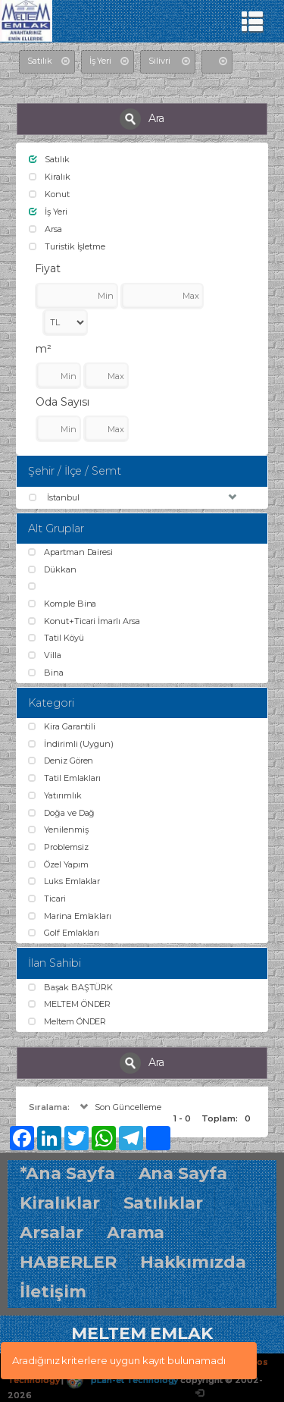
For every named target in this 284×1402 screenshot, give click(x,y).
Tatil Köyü (55, 637)
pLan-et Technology (122, 1380)
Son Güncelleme (118, 1107)
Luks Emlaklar (64, 881)
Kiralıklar (60, 1203)
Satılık (49, 159)
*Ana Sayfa (67, 1173)
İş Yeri (48, 211)
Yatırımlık (54, 795)
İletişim (53, 1291)
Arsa (45, 229)
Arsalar (51, 1232)
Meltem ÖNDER (67, 1021)
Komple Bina (62, 603)
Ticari (47, 898)
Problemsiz (58, 847)
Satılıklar (163, 1203)
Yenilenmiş (58, 829)
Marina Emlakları (69, 916)
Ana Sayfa (183, 1173)
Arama (136, 1232)
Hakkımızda (193, 1262)
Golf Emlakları (63, 932)
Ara (142, 119)
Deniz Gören (60, 760)
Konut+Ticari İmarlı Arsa (84, 621)
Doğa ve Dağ (61, 813)
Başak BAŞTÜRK (70, 987)
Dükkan (52, 569)
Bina (46, 672)
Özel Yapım (58, 864)
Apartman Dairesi (70, 552)
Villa (44, 655)
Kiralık (49, 176)
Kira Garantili (61, 726)
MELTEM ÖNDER (69, 1004)
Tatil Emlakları (64, 778)
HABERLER (68, 1262)
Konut (49, 194)
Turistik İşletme (67, 246)
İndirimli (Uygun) (71, 744)
